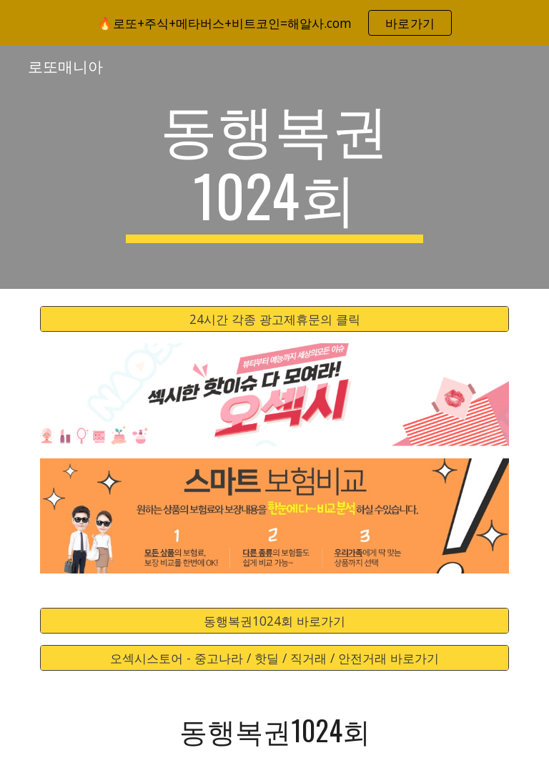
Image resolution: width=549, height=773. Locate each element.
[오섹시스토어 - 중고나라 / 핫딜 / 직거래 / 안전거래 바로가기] (274, 658)
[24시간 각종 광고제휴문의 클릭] (274, 319)
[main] (274, 167)
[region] (274, 23)
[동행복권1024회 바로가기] (274, 621)
